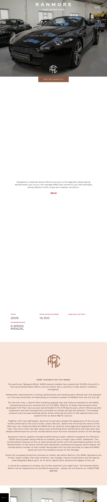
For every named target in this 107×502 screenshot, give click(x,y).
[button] (97, 7)
